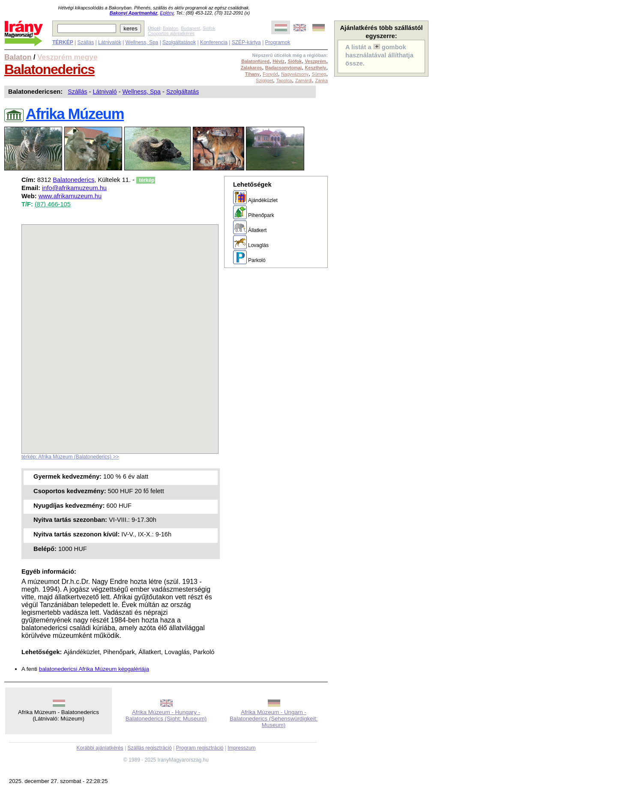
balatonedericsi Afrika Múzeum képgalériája (94, 669)
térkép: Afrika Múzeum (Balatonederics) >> (70, 457)
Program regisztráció (200, 748)
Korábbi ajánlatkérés (99, 748)
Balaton (170, 28)
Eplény (167, 12)
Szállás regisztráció (150, 748)
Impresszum (241, 748)
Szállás (85, 42)
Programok (278, 42)
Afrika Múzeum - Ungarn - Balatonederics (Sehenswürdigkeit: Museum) (273, 718)
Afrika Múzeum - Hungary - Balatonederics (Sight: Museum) (166, 715)
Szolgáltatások (179, 42)
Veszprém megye (67, 57)
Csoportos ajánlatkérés (171, 33)
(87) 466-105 (53, 204)
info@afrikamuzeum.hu (74, 188)
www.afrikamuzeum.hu (70, 196)
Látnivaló (105, 91)
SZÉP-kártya (246, 42)
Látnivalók (109, 42)
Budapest (190, 28)
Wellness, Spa (142, 42)
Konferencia (214, 42)
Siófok (209, 28)
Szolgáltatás (182, 91)
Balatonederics (49, 69)
